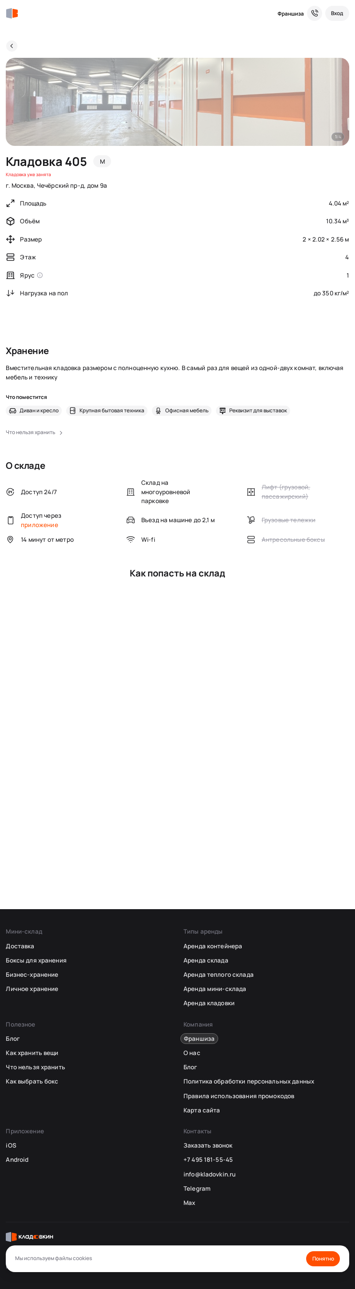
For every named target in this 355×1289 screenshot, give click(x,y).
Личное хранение (32, 989)
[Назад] (12, 46)
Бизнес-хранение (32, 975)
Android (17, 1160)
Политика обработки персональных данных (248, 1081)
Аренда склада (205, 960)
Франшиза (291, 13)
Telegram (197, 1188)
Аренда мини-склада (214, 989)
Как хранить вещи (32, 1053)
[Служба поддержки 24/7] (314, 13)
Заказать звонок (207, 1145)
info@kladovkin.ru (209, 1174)
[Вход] (337, 13)
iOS (11, 1145)
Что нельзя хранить (35, 1067)
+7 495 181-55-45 (208, 1160)
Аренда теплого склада (218, 975)
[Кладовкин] (12, 14)
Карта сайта (201, 1110)
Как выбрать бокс (32, 1081)
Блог (13, 1039)
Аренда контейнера (212, 946)
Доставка (20, 946)
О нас (191, 1053)
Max (189, 1203)
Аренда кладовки (209, 1003)
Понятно (323, 1258)
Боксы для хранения (36, 960)
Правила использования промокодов (238, 1096)
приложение (39, 525)
